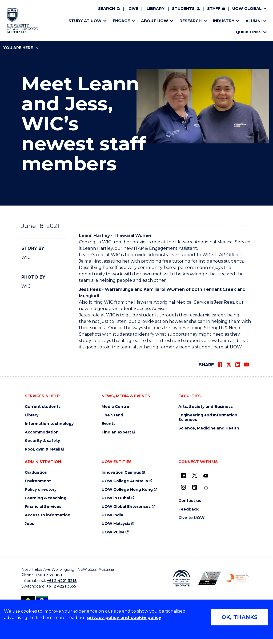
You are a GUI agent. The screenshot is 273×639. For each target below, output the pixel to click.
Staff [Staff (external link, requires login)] (213, 8)
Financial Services (43, 506)
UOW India (112, 515)
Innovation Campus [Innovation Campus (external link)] (121, 472)
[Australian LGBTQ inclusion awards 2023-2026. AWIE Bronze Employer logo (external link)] (209, 578)
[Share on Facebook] (220, 364)
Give (133, 8)
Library (155, 8)
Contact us (189, 501)
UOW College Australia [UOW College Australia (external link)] (125, 481)
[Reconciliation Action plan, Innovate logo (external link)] (181, 578)
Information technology (49, 423)
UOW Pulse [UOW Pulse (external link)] (113, 532)
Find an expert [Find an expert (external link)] (116, 432)
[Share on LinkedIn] (237, 364)
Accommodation (42, 432)
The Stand (112, 415)
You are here (20, 47)
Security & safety (42, 441)
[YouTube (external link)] (206, 476)
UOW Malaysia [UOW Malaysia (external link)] (116, 523)
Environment (38, 481)
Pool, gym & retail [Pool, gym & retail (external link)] (42, 449)
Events (108, 423)
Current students (43, 406)
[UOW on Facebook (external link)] (183, 475)
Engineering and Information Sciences (207, 417)
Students (183, 8)
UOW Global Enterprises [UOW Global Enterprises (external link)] (126, 506)
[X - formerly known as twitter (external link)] (195, 475)
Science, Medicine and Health (208, 428)
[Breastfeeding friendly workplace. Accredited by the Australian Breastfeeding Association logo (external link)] (237, 578)
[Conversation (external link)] (206, 488)
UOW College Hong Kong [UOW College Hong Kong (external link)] (127, 489)
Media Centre (115, 406)
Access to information (47, 515)
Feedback (188, 509)
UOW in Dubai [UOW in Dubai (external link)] (116, 498)
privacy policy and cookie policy (124, 617)
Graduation (36, 472)
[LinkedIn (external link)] (195, 487)
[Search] (109, 8)
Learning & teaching (45, 498)
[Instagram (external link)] (183, 487)
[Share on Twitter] (228, 364)
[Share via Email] (246, 364)
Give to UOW (191, 518)
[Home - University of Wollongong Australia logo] (22, 20)
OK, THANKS (240, 617)
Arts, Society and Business (205, 406)
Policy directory (41, 489)
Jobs (29, 523)
